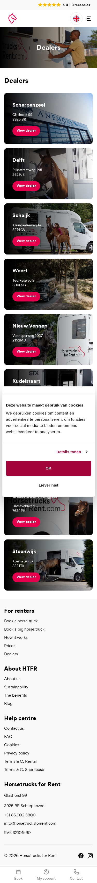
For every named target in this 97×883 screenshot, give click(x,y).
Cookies (11, 744)
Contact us (14, 728)
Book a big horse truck (24, 629)
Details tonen (68, 452)
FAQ (8, 736)
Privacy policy (16, 753)
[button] (63, 4)
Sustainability (16, 687)
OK (48, 468)
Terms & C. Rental (20, 761)
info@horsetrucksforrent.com (30, 823)
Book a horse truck (21, 621)
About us (12, 678)
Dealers (11, 654)
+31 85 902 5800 (20, 815)
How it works (16, 637)
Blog (8, 703)
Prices (9, 645)
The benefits (15, 695)
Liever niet (48, 485)
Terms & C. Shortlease (24, 769)
